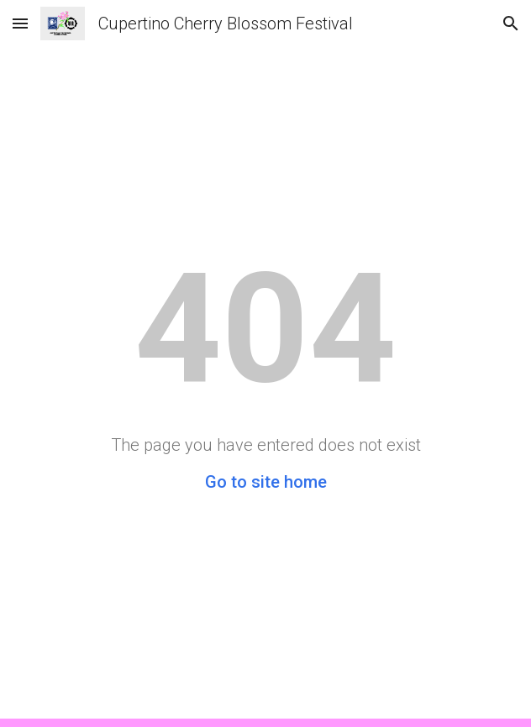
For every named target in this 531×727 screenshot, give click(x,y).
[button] (20, 23)
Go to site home (266, 482)
